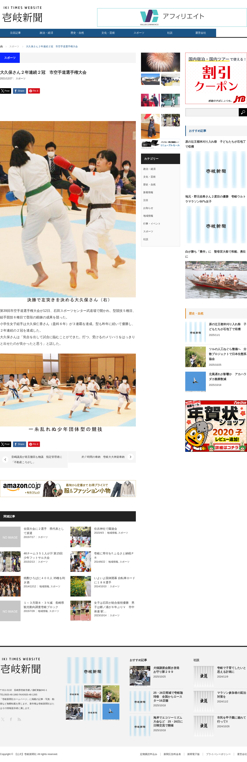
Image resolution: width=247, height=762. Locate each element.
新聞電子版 (193, 754)
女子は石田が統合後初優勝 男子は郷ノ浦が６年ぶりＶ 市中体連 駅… (114, 607)
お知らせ (148, 208)
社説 (169, 32)
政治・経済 (46, 32)
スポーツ (139, 32)
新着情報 (148, 192)
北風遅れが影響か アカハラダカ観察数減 (227, 376)
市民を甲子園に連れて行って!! (231, 719)
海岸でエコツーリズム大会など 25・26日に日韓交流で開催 (168, 721)
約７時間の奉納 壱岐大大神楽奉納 (103, 456)
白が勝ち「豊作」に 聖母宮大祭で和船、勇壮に (215, 254)
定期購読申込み (148, 754)
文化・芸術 (108, 32)
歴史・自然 (77, 32)
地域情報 (112, 532)
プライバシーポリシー (218, 754)
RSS (19, 719)
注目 (145, 200)
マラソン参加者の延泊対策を (231, 694)
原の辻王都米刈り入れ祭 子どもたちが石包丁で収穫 (215, 144)
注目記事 (15, 32)
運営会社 (200, 32)
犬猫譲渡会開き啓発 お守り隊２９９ (168, 669)
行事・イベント (152, 223)
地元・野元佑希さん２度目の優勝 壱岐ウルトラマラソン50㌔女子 (215, 199)
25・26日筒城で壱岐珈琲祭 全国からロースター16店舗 (168, 696)
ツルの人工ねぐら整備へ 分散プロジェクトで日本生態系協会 (227, 354)
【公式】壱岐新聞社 (25, 754)
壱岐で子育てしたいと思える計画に (231, 669)
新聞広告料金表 (172, 754)
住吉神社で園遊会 (105, 528)
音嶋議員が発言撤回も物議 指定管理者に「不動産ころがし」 (36, 459)
